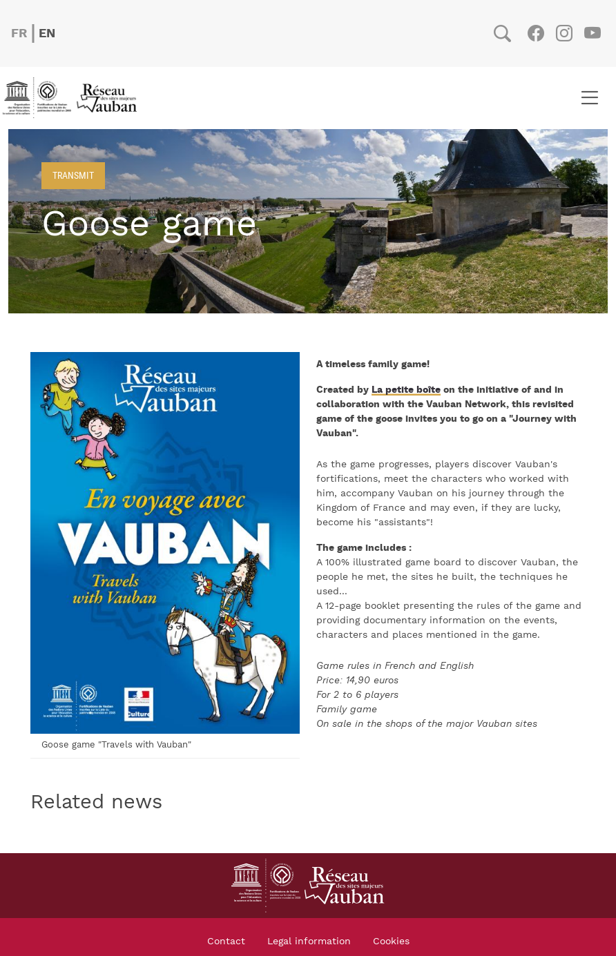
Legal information (309, 941)
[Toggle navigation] (589, 98)
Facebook (535, 33)
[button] (165, 542)
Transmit (73, 175)
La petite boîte (406, 390)
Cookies (391, 941)
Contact (226, 941)
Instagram (563, 33)
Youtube (592, 33)
